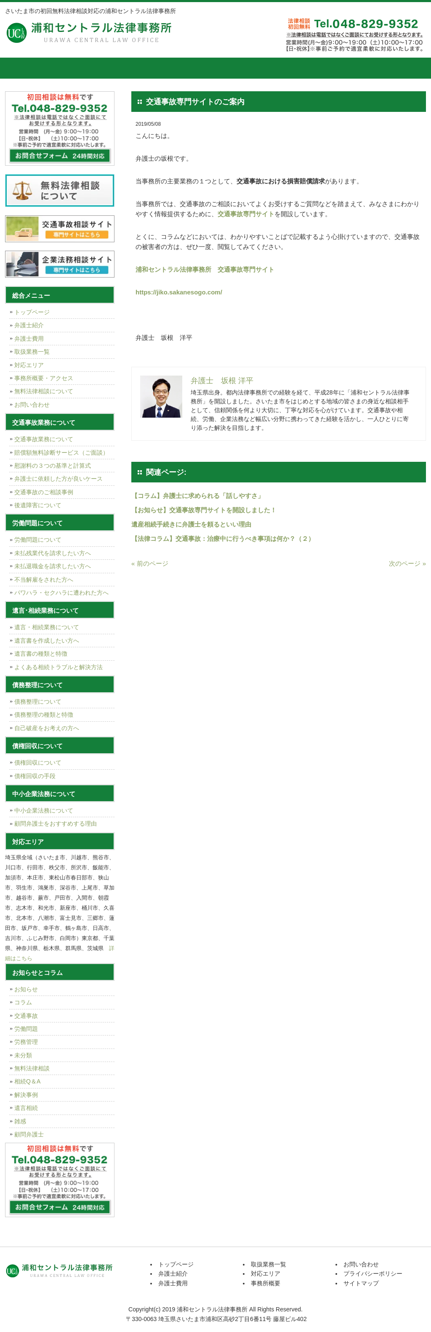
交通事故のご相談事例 (43, 492)
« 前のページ (149, 563)
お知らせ (26, 989)
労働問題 (26, 1028)
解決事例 (26, 1094)
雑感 (20, 1121)
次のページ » (407, 563)
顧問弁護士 (29, 1134)
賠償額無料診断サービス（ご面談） (61, 452)
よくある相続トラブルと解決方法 (58, 667)
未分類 (23, 1055)
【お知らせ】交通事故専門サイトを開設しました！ (204, 510)
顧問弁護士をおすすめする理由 (55, 823)
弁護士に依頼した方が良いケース (58, 478)
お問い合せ (394, 68)
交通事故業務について (43, 439)
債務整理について (37, 701)
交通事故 (26, 1015)
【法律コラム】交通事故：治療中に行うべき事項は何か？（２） (222, 538)
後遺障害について (37, 505)
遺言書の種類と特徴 (40, 653)
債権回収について (37, 762)
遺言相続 (26, 1107)
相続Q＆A (27, 1081)
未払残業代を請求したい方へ (52, 553)
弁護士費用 (141, 68)
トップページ (26, 68)
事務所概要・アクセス (43, 378)
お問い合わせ (32, 404)
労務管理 (26, 1041)
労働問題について (37, 539)
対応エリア (268, 68)
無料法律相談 (32, 1068)
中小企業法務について (43, 810)
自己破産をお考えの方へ (46, 728)
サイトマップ (361, 1283)
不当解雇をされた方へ (43, 579)
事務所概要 (331, 68)
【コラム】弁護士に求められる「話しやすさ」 (197, 495)
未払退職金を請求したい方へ (52, 566)
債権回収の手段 (35, 776)
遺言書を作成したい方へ (46, 640)
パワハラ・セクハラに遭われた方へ (61, 592)
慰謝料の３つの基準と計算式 (52, 465)
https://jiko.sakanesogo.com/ (179, 292)
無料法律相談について (43, 391)
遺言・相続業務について (46, 627)
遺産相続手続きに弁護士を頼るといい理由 (191, 524)
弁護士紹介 (78, 68)
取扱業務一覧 (205, 68)
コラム (23, 1002)
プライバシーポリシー (372, 1273)
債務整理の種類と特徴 (43, 714)
